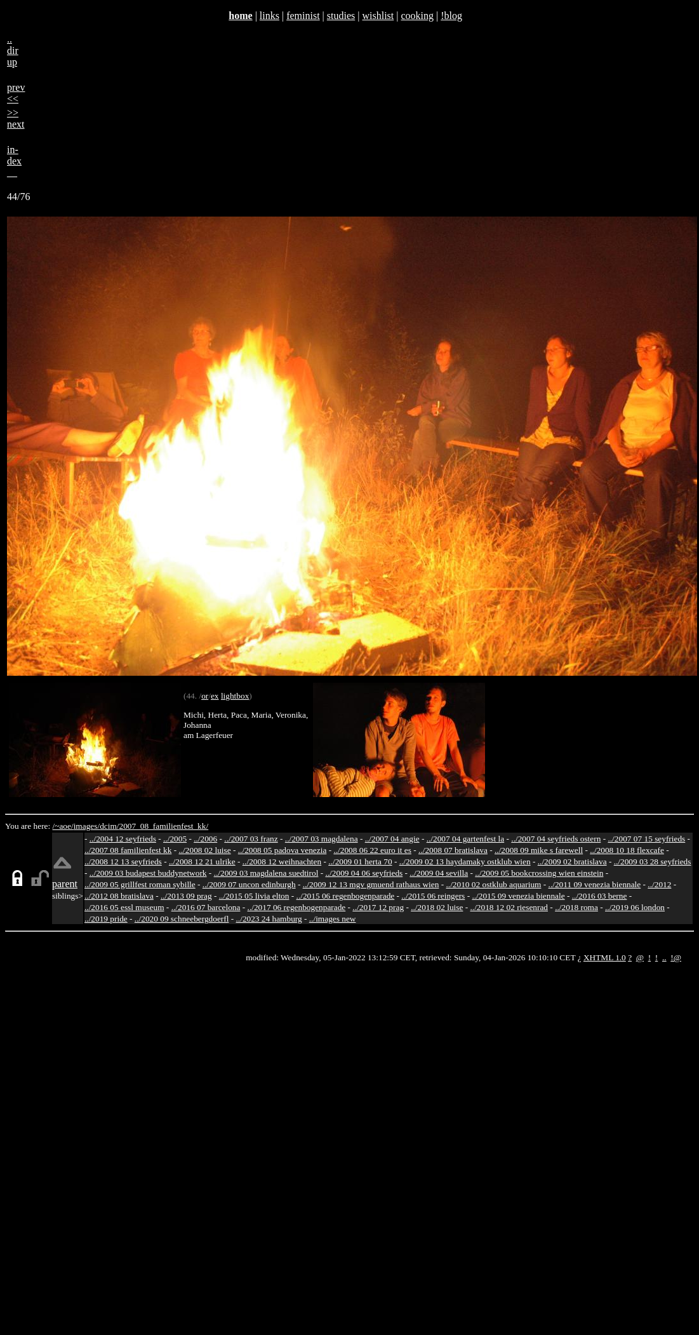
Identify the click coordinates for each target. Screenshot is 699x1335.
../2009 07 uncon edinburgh (249, 884)
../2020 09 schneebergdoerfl (182, 918)
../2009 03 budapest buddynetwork (148, 873)
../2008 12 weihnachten (282, 861)
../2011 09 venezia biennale (595, 884)
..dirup (12, 50)
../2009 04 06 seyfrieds (364, 873)
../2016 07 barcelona (206, 907)
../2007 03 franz (250, 838)
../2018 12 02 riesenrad (509, 907)
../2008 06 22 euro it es (372, 850)
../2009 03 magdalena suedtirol (266, 873)
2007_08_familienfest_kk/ (163, 826)
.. (664, 957)
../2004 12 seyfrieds (123, 838)
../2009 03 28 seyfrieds (652, 861)
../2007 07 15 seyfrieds (646, 838)
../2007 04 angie (392, 838)
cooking (417, 15)
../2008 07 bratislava (453, 850)
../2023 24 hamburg (269, 918)
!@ (675, 957)
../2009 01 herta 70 (360, 861)
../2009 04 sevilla (438, 873)
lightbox (235, 696)
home (240, 15)
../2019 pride (106, 918)
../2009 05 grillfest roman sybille (140, 884)
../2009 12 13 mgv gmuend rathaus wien (371, 884)
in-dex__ (14, 161)
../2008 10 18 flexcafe (627, 850)
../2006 (205, 838)
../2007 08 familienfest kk (127, 850)
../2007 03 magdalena (321, 838)
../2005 (175, 838)
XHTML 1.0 (604, 957)
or (204, 696)
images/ (87, 826)
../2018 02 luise (437, 907)
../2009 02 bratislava (572, 861)
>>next (16, 118)
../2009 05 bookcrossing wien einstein (539, 873)
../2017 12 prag (378, 907)
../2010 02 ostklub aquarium (494, 884)
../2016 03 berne (599, 896)
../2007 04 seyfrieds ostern (556, 838)
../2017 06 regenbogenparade (297, 907)
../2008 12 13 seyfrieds (123, 861)
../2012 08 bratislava (119, 896)
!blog (451, 15)
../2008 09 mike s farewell (539, 850)
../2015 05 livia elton (254, 896)
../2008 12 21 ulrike (202, 861)
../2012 (659, 884)
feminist (302, 15)
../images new (332, 918)
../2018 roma (576, 907)
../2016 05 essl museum (124, 907)
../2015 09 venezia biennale (518, 896)
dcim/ (109, 826)
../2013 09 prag (186, 896)
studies (341, 15)
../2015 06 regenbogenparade (345, 896)
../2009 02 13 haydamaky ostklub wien (465, 861)
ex (215, 696)
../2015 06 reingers (433, 896)
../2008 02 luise (204, 850)
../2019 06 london (635, 907)
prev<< (16, 93)
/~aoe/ (63, 826)
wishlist (378, 15)
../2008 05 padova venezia (282, 850)
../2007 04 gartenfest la (466, 838)
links (269, 15)
